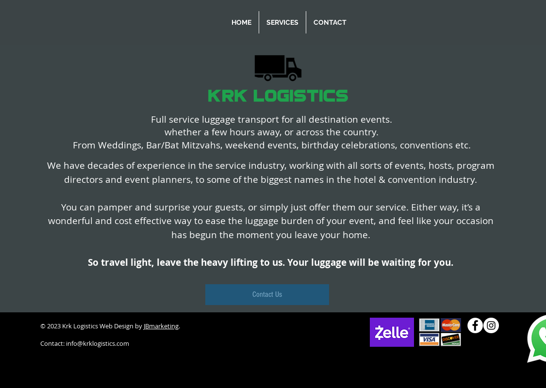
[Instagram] (491, 325)
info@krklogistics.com (97, 343)
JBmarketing (161, 326)
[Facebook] (475, 325)
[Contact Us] (267, 294)
